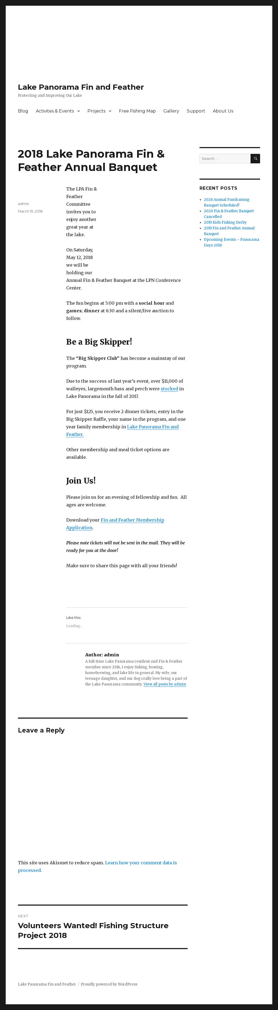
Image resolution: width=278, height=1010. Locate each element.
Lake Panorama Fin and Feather (81, 87)
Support (196, 111)
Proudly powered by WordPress (109, 984)
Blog (23, 111)
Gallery (171, 111)
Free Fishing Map (137, 111)
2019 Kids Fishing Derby (225, 222)
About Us (223, 111)
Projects (96, 111)
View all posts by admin (165, 684)
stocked (169, 388)
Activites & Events (55, 111)
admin (23, 203)
